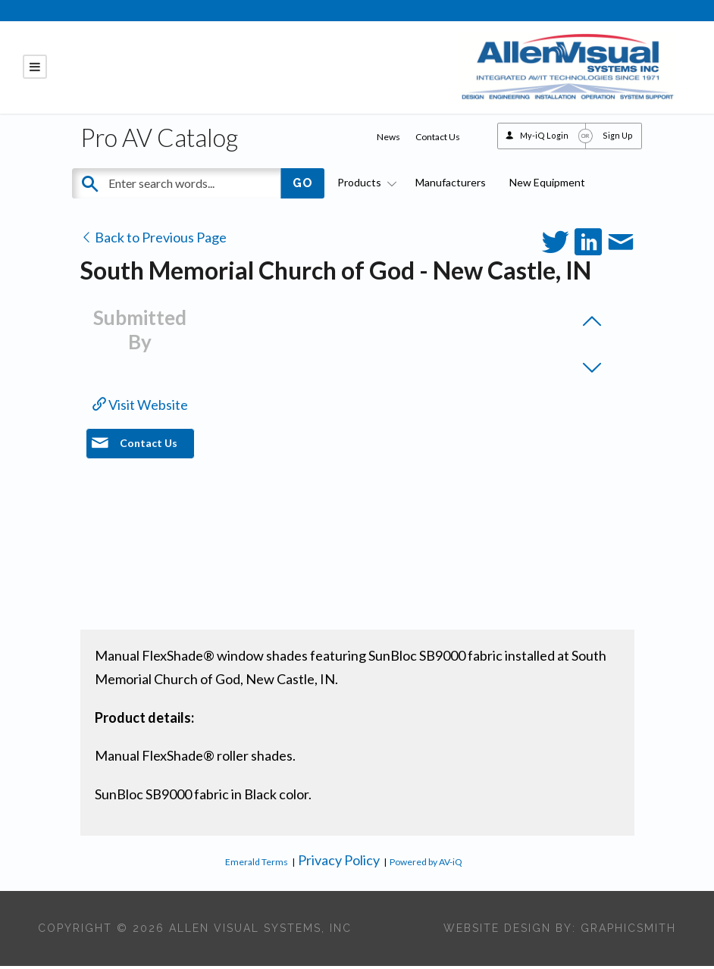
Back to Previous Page (153, 240)
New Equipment (547, 186)
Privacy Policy (339, 863)
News (388, 139)
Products (364, 186)
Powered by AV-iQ (426, 865)
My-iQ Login (544, 138)
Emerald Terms (256, 865)
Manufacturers (450, 186)
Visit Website (140, 407)
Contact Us (437, 139)
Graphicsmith (628, 931)
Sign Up (618, 138)
